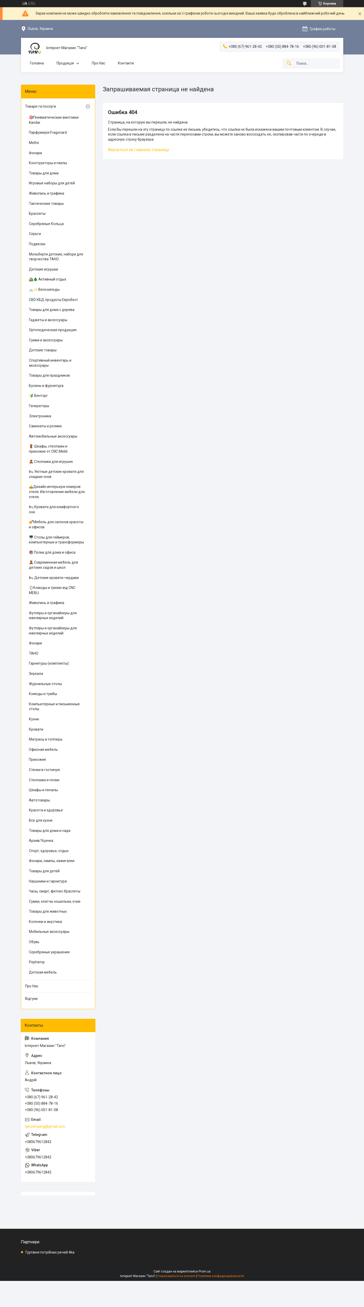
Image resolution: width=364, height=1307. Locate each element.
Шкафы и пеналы (43, 790)
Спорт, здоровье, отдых (49, 851)
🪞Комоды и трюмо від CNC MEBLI (52, 590)
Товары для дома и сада (49, 831)
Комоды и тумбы (43, 694)
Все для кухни (40, 820)
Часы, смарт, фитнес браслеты (54, 891)
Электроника (40, 416)
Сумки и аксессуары (46, 340)
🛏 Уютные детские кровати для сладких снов (56, 474)
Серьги (35, 234)
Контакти (126, 63)
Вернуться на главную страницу (138, 149)
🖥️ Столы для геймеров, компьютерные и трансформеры (56, 539)
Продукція (65, 63)
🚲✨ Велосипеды (44, 289)
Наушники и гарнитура (48, 881)
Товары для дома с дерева (51, 310)
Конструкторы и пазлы (48, 163)
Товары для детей (44, 871)
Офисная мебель (43, 749)
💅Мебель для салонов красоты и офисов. (56, 524)
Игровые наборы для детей (52, 183)
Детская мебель (43, 972)
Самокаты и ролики (45, 426)
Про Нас (98, 63)
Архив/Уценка (41, 841)
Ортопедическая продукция (52, 330)
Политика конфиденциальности (220, 1276)
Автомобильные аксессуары (53, 436)
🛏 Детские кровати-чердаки (54, 578)
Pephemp (37, 962)
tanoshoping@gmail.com (45, 1126)
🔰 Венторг (38, 396)
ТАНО (33, 653)
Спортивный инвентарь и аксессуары (50, 362)
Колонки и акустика (45, 922)
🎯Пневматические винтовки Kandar (54, 120)
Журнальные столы (45, 684)
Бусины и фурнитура (46, 386)
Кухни (34, 719)
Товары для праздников (49, 375)
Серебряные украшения (49, 952)
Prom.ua (205, 1271)
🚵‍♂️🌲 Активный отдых (47, 279)
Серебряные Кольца (46, 224)
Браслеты (37, 213)
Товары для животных (48, 911)
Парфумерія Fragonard (48, 132)
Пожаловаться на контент (176, 1276)
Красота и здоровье (46, 810)
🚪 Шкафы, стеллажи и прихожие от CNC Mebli (48, 448)
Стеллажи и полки (44, 780)
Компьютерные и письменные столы (54, 706)
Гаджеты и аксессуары (48, 320)
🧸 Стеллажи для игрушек (51, 462)
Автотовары (39, 800)
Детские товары (43, 350)
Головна (37, 63)
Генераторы (39, 406)
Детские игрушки (43, 269)
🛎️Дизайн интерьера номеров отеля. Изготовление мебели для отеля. (57, 492)
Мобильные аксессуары (49, 932)
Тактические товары (46, 204)
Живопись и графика (46, 193)
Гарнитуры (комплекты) (49, 663)
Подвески (37, 244)
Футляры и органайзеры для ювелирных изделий (53, 615)
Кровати (36, 729)
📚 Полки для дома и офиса (52, 552)
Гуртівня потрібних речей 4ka (50, 1252)
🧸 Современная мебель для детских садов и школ (53, 564)
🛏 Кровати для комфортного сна (54, 509)
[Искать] (289, 64)
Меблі (34, 143)
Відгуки (31, 999)
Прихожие (37, 759)
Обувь (34, 942)
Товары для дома (44, 173)
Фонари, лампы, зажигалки (51, 861)
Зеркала (36, 674)
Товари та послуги (40, 106)
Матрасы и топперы (45, 739)
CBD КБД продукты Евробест (53, 300)
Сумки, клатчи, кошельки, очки (54, 901)
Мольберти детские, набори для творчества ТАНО (56, 256)
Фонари (35, 153)
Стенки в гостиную (44, 770)
